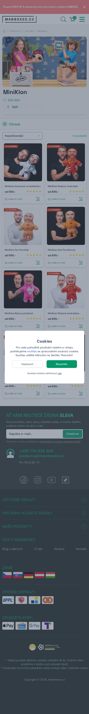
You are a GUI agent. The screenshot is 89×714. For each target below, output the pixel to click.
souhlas (32, 351)
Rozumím (61, 364)
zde (60, 373)
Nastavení (27, 364)
